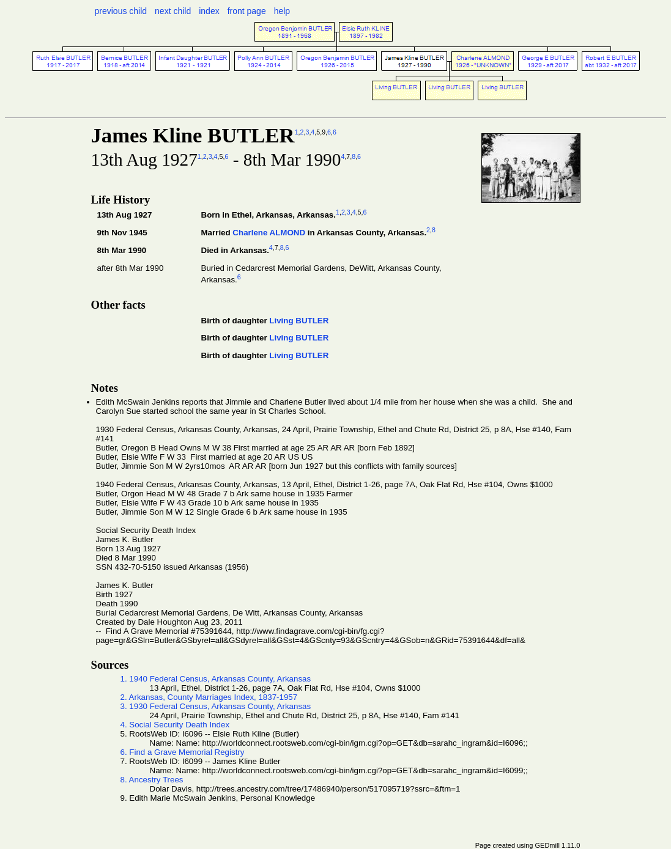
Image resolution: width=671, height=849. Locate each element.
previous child (121, 11)
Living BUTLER (298, 320)
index (209, 11)
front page (247, 11)
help (282, 11)
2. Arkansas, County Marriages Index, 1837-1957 (209, 697)
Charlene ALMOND (268, 232)
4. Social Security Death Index (175, 724)
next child (173, 11)
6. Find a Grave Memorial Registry (182, 752)
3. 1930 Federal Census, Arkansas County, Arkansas (215, 706)
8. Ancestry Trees (152, 779)
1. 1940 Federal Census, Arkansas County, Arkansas (215, 678)
